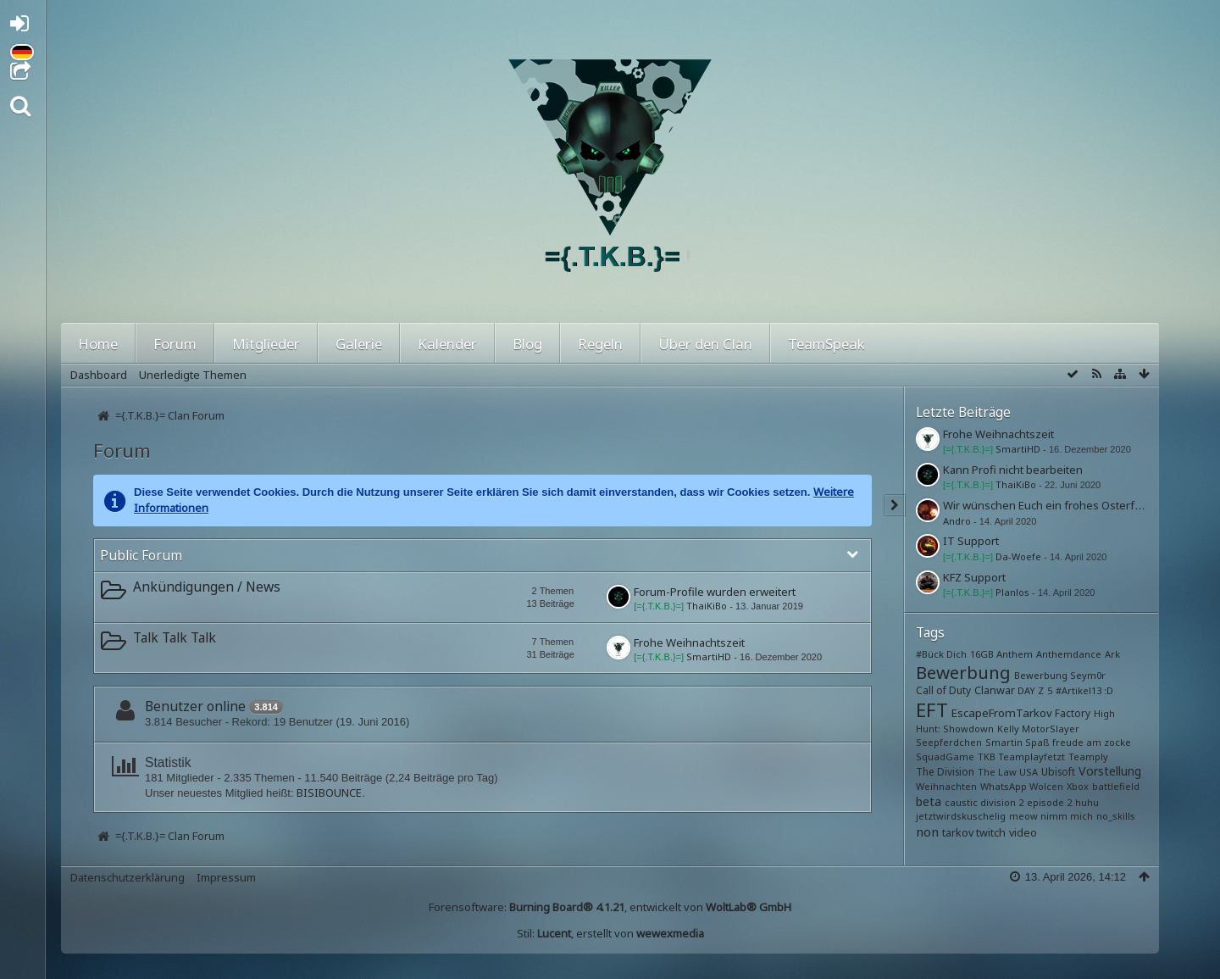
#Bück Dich (941, 654)
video (1023, 833)
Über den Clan (705, 343)
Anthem (1014, 654)
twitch (991, 833)
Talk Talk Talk (174, 637)
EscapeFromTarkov (1001, 712)
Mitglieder (266, 343)
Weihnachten (946, 786)
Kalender (447, 343)
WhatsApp (1003, 786)
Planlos (1012, 592)
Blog (527, 343)
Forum (175, 343)
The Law (997, 771)
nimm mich (1066, 815)
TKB (986, 756)
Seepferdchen (949, 742)
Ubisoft (1058, 771)
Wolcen (1046, 786)
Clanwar (994, 690)
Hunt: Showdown (955, 728)
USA (1028, 771)
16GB (982, 654)
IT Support (971, 540)
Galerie (359, 343)
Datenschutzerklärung (127, 877)
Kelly (1008, 728)
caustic (961, 802)
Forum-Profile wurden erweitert (715, 591)
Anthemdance (1068, 654)
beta (928, 801)
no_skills (1115, 815)
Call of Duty (943, 690)
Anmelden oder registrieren (24, 26)
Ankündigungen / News (206, 586)
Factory (1072, 713)
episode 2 (1049, 802)
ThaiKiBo (706, 605)
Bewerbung (963, 672)
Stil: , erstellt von (610, 933)
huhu (1087, 802)
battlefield (1116, 786)
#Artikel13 (1078, 690)
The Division (945, 771)
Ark (1112, 654)
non (927, 831)
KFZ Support (974, 577)
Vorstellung (1110, 771)
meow (1023, 815)
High (1104, 713)
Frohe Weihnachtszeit (689, 642)
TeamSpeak (826, 343)
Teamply (1088, 756)
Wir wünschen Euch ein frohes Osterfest (1047, 505)
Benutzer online (195, 706)
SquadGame (945, 756)
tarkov (957, 833)
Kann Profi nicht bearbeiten (1013, 469)
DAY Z (1031, 690)
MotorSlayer (1050, 728)
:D (1108, 690)
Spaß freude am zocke (1078, 742)
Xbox (1078, 786)
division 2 (1001, 802)
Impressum (226, 877)
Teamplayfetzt (1031, 756)
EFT (932, 709)
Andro (957, 521)
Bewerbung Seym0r (1060, 675)
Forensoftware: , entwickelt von (610, 907)
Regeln (600, 343)
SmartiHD (708, 656)
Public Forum (141, 555)
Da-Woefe (1018, 556)
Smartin (1004, 742)
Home (98, 343)
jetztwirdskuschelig (961, 815)
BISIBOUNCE (329, 792)
